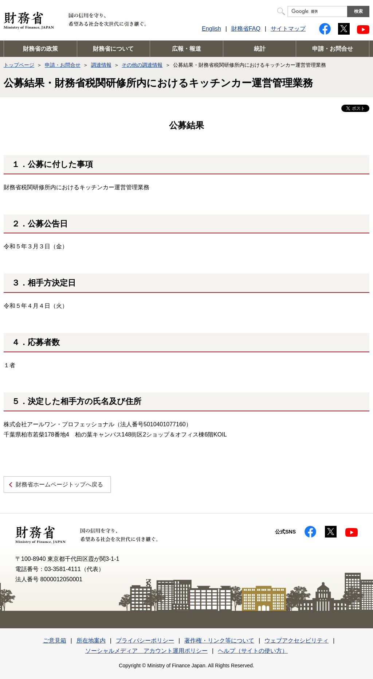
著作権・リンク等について (219, 640)
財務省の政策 (40, 49)
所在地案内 (91, 640)
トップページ (19, 65)
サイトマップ (288, 29)
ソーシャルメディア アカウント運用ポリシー (146, 651)
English (211, 29)
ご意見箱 (54, 640)
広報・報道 (186, 49)
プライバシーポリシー (145, 640)
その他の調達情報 (142, 65)
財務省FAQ (245, 29)
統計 (260, 49)
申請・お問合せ (332, 49)
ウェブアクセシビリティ (296, 640)
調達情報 (101, 65)
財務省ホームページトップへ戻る (59, 484)
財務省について (113, 49)
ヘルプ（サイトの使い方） (253, 651)
